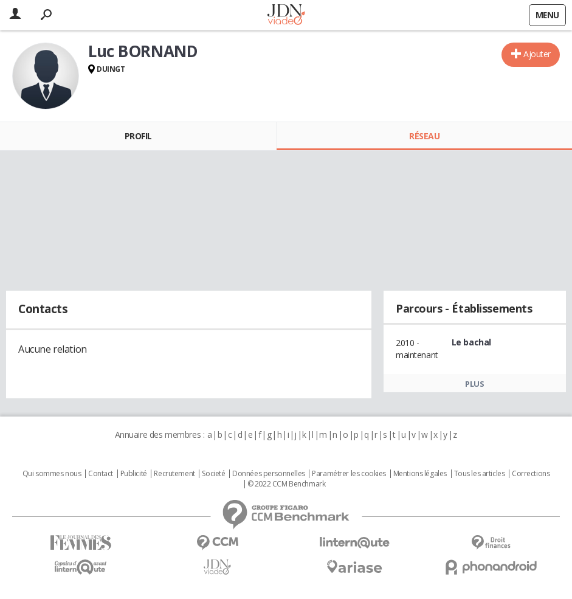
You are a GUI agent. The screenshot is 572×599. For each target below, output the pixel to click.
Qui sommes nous (51, 473)
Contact (100, 473)
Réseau (424, 136)
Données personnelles (268, 473)
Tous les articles (479, 473)
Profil (138, 136)
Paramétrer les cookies (349, 473)
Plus (474, 383)
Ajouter (537, 54)
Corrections (531, 473)
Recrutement (174, 473)
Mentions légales (420, 473)
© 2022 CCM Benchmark (286, 484)
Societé (213, 473)
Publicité (133, 473)
